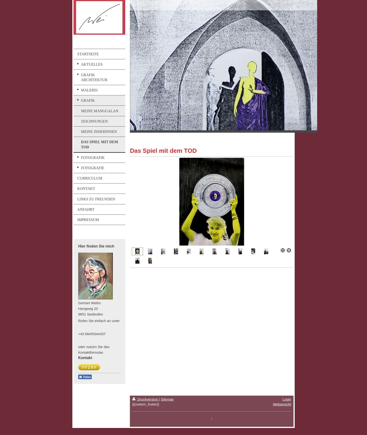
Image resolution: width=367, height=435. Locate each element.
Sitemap (167, 399)
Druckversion (145, 399)
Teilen (85, 377)
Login (287, 399)
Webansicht (282, 404)
